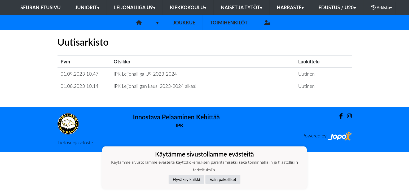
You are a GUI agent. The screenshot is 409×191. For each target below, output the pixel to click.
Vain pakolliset (223, 179)
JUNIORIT (87, 7)
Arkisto (381, 7)
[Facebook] (339, 116)
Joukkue (184, 22)
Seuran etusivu (40, 7)
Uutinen (306, 74)
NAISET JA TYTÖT (241, 7)
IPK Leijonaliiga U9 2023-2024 (145, 74)
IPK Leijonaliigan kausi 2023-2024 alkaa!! (156, 86)
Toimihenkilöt (229, 22)
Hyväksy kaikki (186, 179)
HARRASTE (290, 7)
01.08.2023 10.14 (80, 86)
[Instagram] (347, 116)
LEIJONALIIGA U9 (134, 7)
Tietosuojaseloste (75, 142)
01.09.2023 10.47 (80, 74)
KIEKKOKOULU (188, 7)
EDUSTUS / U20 (337, 7)
